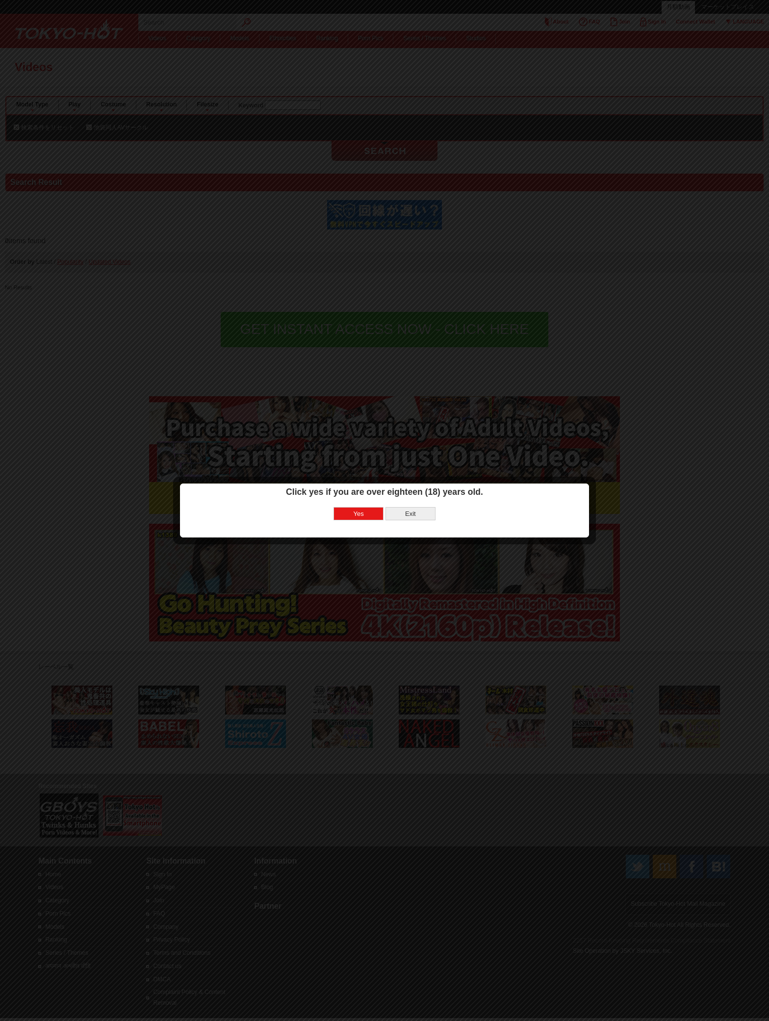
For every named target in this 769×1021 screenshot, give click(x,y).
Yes (359, 485)
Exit (410, 485)
